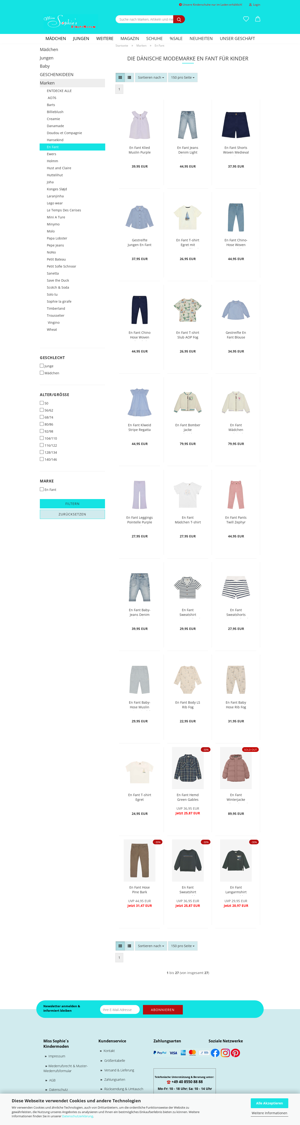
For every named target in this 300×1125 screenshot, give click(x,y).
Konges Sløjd (57, 189)
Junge (46, 366)
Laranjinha (55, 196)
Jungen (81, 38)
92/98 (46, 431)
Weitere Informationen (269, 1113)
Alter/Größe (54, 394)
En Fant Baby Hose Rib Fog (236, 704)
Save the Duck (58, 280)
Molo (51, 231)
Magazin (129, 38)
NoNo (51, 252)
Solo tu (52, 294)
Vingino (53, 322)
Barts (51, 105)
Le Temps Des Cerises (64, 210)
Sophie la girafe (59, 301)
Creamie (53, 119)
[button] (258, 19)
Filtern (72, 503)
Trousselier (55, 315)
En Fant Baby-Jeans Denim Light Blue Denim (139, 613)
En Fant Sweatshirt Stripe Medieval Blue (188, 613)
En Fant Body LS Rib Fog (187, 704)
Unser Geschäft (237, 38)
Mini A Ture (56, 217)
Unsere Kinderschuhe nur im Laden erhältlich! (210, 5)
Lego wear (55, 203)
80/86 (46, 424)
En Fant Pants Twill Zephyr (236, 519)
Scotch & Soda (58, 287)
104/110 (48, 438)
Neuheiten (201, 38)
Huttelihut (55, 175)
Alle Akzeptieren (269, 1103)
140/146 (48, 459)
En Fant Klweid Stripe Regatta (139, 427)
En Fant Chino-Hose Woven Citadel (236, 243)
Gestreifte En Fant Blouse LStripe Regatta (236, 335)
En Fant (53, 147)
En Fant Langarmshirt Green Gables (236, 890)
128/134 (48, 452)
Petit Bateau (56, 259)
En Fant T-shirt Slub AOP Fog (187, 334)
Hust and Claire (59, 168)
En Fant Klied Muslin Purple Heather (140, 150)
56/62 (46, 410)
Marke (47, 481)
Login (254, 5)
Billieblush (55, 112)
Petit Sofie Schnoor (61, 266)
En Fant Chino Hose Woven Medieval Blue (139, 335)
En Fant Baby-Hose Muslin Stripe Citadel (139, 705)
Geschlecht (52, 357)
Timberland (56, 308)
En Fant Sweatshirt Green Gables (188, 890)
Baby (45, 66)
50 (44, 403)
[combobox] (151, 77)
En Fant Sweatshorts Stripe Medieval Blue (236, 613)
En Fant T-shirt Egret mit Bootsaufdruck (187, 243)
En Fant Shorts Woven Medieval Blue (236, 150)
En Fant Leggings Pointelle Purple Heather (139, 520)
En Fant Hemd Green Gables (188, 797)
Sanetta (53, 273)
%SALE (176, 38)
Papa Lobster (57, 238)
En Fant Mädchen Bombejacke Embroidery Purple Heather (236, 428)
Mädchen (55, 38)
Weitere (104, 38)
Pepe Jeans (55, 245)
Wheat (52, 329)
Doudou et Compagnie (64, 133)
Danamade (55, 126)
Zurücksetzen (72, 514)
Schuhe (154, 38)
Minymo (53, 224)
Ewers (51, 154)
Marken (47, 83)
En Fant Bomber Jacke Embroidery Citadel (187, 428)
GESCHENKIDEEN (57, 74)
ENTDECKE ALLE (59, 90)
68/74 (46, 417)
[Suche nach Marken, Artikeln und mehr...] (179, 19)
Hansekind (55, 140)
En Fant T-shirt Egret (139, 797)
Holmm (52, 161)
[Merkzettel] (246, 19)
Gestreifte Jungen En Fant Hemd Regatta (139, 243)
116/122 (48, 445)
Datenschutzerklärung (77, 1116)
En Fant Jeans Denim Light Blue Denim (187, 150)
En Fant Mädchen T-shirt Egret (188, 520)
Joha (50, 182)
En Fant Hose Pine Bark (139, 889)
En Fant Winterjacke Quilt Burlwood (236, 798)
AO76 (51, 98)
